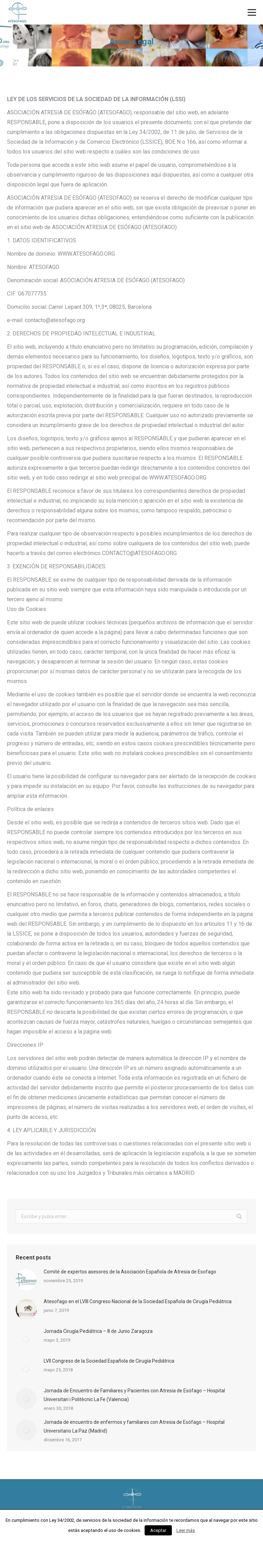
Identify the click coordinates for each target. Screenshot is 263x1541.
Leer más (185, 1530)
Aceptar (158, 1530)
